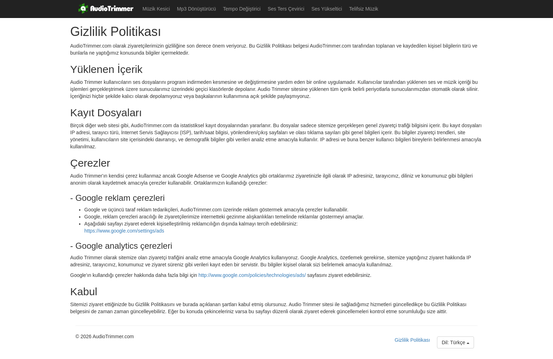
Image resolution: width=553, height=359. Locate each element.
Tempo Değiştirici (242, 9)
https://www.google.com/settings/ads (124, 231)
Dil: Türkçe (455, 342)
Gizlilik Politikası (412, 340)
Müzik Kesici (156, 9)
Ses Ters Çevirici (286, 9)
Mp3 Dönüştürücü (196, 9)
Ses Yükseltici (326, 9)
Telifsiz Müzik (363, 9)
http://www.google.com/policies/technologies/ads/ (252, 275)
